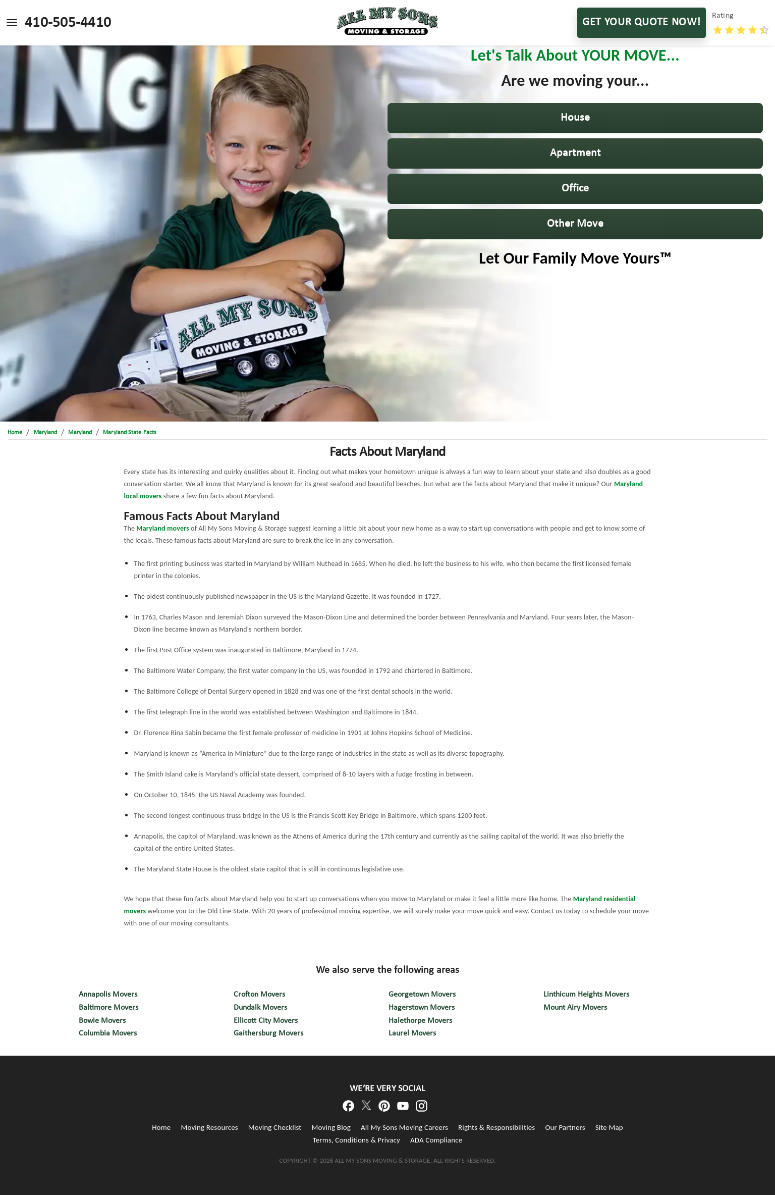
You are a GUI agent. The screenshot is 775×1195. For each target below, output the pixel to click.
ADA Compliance (436, 1140)
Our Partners (565, 1127)
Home (161, 1127)
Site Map (609, 1127)
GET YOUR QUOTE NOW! (641, 23)
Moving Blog (331, 1127)
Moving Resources (209, 1127)
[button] (575, 118)
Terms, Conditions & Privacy (356, 1140)
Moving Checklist (275, 1127)
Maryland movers (162, 528)
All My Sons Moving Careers (404, 1127)
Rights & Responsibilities (496, 1127)
